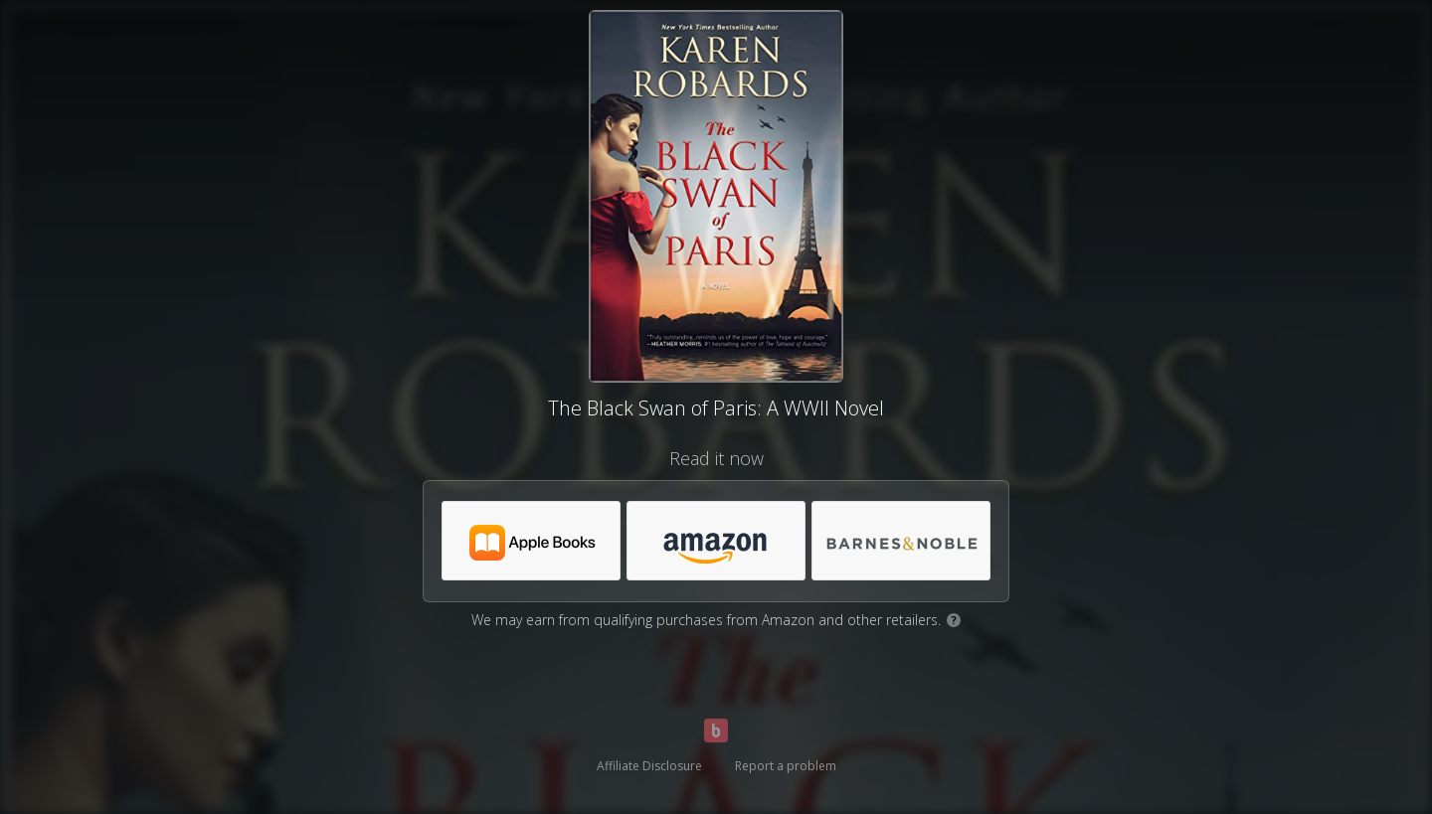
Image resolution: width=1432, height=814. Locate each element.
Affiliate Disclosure (649, 765)
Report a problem (785, 765)
